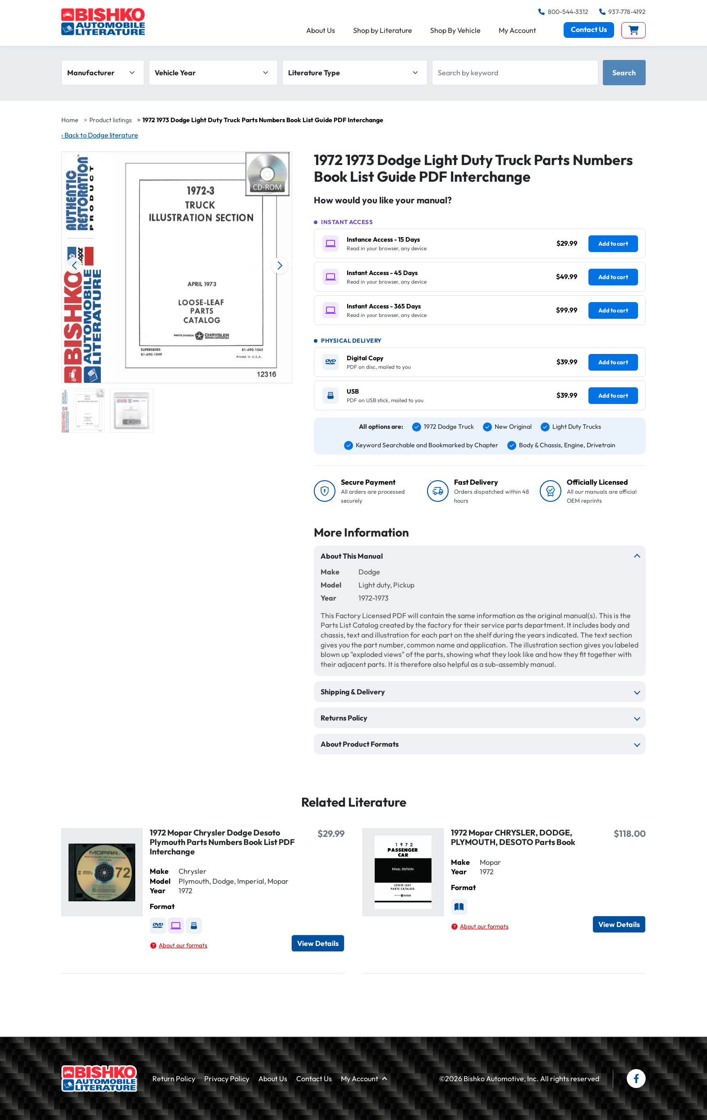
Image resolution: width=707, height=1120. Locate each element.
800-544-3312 (563, 12)
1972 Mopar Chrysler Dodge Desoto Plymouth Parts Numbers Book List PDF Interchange (222, 841)
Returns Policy (344, 717)
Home (69, 120)
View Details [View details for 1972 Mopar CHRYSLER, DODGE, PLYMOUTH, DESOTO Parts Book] (619, 924)
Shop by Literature (382, 32)
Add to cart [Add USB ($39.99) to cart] (613, 395)
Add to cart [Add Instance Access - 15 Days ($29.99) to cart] (613, 243)
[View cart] (633, 32)
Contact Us (589, 31)
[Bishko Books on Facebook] (636, 1078)
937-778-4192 (622, 12)
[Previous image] (74, 265)
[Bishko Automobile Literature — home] (106, 22)
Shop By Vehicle (455, 32)
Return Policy (173, 1078)
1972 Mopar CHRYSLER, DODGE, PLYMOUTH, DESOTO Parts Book (513, 837)
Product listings (110, 120)
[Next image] (279, 265)
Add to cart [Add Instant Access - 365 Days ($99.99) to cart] (613, 310)
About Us (320, 32)
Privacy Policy (226, 1078)
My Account (517, 32)
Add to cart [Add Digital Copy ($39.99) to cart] (613, 362)
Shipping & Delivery (353, 691)
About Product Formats (360, 743)
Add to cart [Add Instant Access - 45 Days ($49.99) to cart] (613, 276)
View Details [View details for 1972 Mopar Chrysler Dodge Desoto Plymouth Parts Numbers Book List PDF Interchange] (318, 943)
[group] (83, 411)
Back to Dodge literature (99, 135)
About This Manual (352, 555)
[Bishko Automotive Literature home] (99, 1078)
